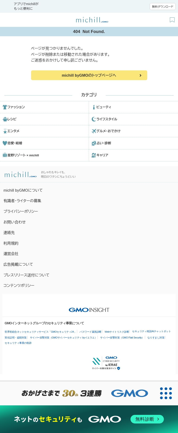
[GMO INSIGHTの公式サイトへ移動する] (89, 307)
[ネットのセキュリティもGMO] (89, 419)
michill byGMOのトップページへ (89, 75)
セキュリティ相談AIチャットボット (151, 331)
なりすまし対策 (156, 337)
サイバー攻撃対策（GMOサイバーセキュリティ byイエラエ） (63, 337)
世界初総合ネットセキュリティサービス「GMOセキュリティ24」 (40, 331)
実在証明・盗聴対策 (16, 337)
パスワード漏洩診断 (90, 331)
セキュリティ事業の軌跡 (18, 342)
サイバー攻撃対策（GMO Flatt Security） (122, 337)
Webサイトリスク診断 (117, 331)
